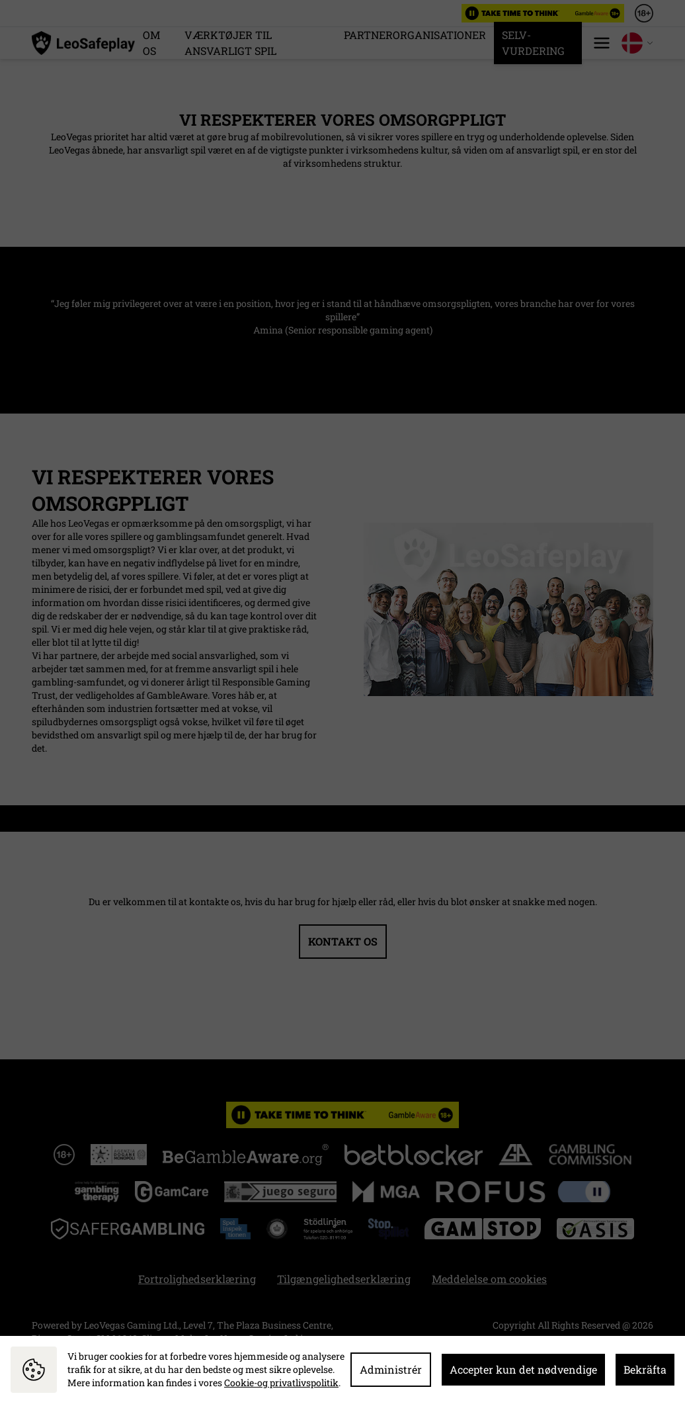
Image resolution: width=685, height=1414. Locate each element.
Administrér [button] (391, 1369)
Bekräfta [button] (645, 1369)
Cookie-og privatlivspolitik (281, 1382)
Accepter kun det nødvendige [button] (523, 1369)
